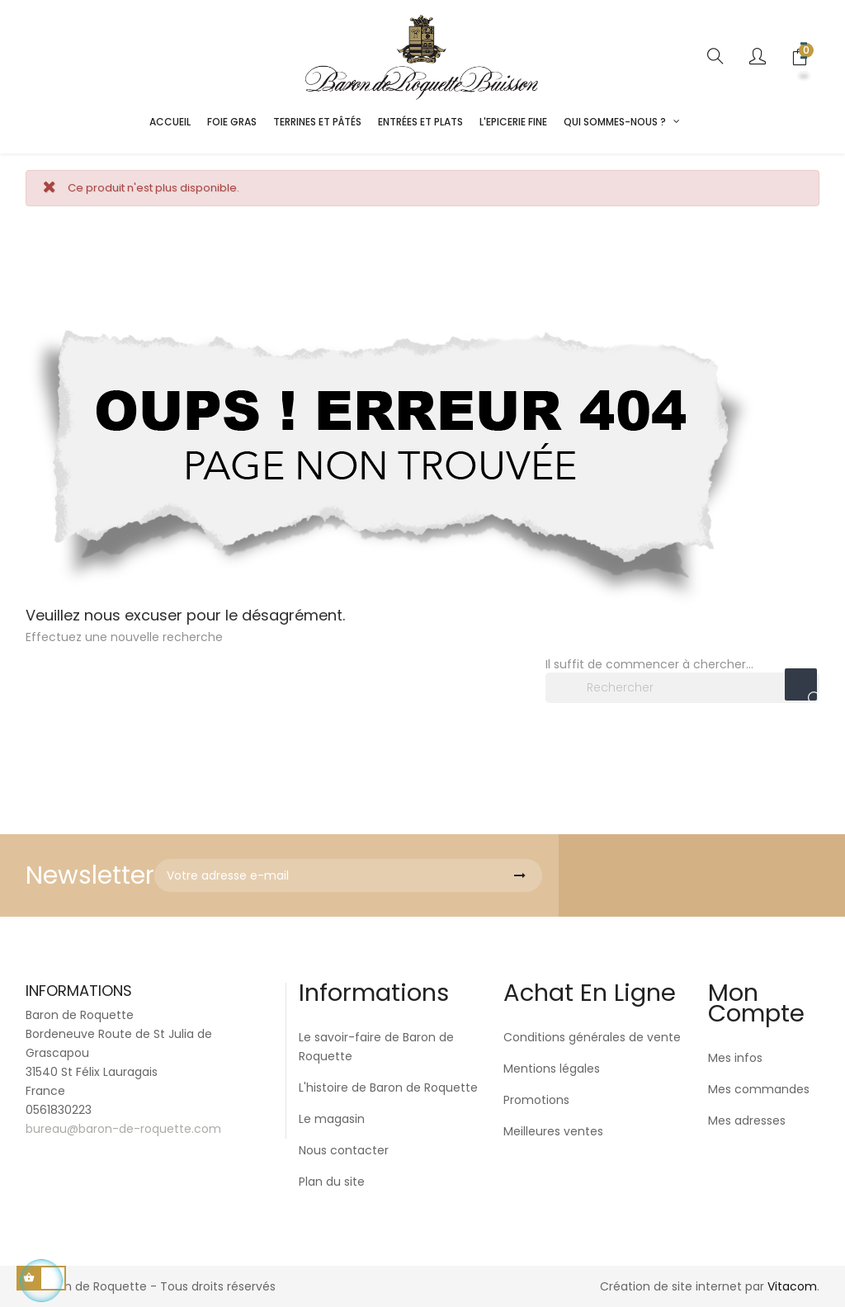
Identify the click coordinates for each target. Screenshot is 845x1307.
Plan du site (332, 1181)
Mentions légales (551, 1068)
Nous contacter (344, 1150)
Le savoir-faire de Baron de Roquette (376, 1046)
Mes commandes (759, 1089)
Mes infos (735, 1058)
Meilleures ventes (553, 1131)
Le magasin (332, 1119)
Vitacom (792, 1286)
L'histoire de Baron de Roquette (388, 1087)
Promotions (536, 1100)
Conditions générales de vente (592, 1037)
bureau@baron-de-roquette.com (123, 1129)
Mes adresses (747, 1120)
